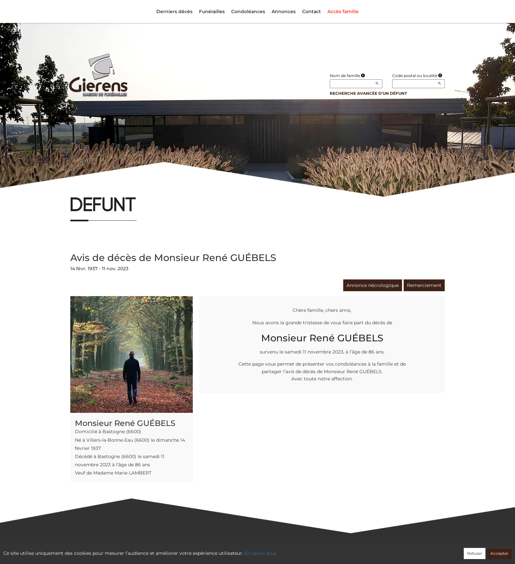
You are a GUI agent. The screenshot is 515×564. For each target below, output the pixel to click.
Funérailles (212, 11)
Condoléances (248, 11)
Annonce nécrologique (373, 285)
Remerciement (424, 285)
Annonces (284, 11)
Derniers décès (174, 11)
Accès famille (343, 11)
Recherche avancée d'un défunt (368, 93)
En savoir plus (260, 553)
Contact (311, 11)
